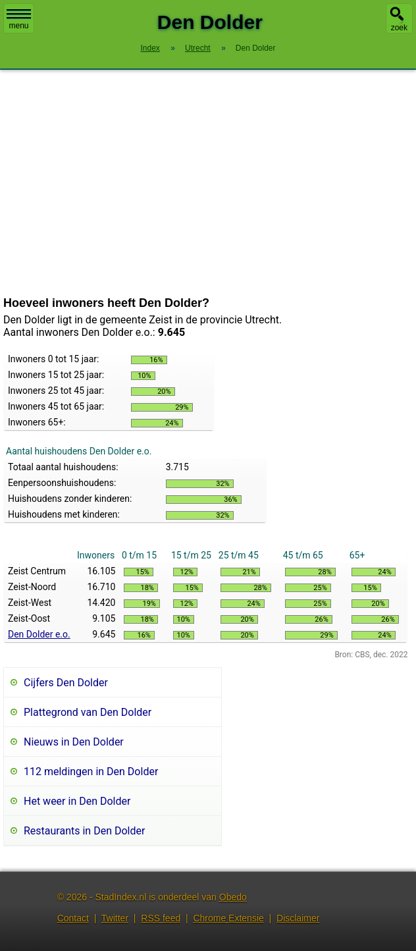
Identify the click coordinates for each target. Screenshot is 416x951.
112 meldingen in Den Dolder (91, 771)
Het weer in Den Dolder (77, 801)
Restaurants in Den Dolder (84, 831)
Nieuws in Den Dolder (74, 742)
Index (149, 48)
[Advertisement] (208, 183)
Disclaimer (297, 918)
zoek (399, 27)
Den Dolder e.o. (39, 634)
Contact (73, 918)
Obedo (233, 897)
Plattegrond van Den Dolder (87, 712)
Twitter (114, 918)
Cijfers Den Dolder (66, 682)
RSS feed (160, 918)
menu (19, 19)
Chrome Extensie (228, 918)
